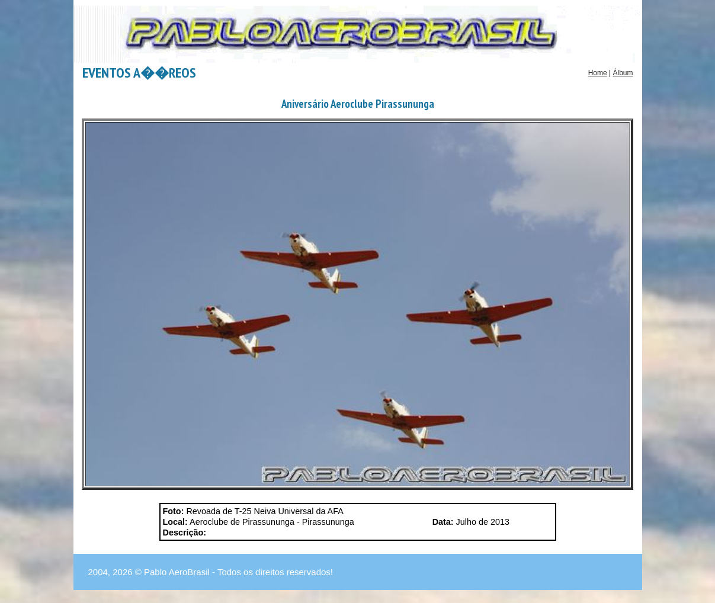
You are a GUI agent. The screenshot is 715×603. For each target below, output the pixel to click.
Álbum (623, 73)
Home (597, 73)
